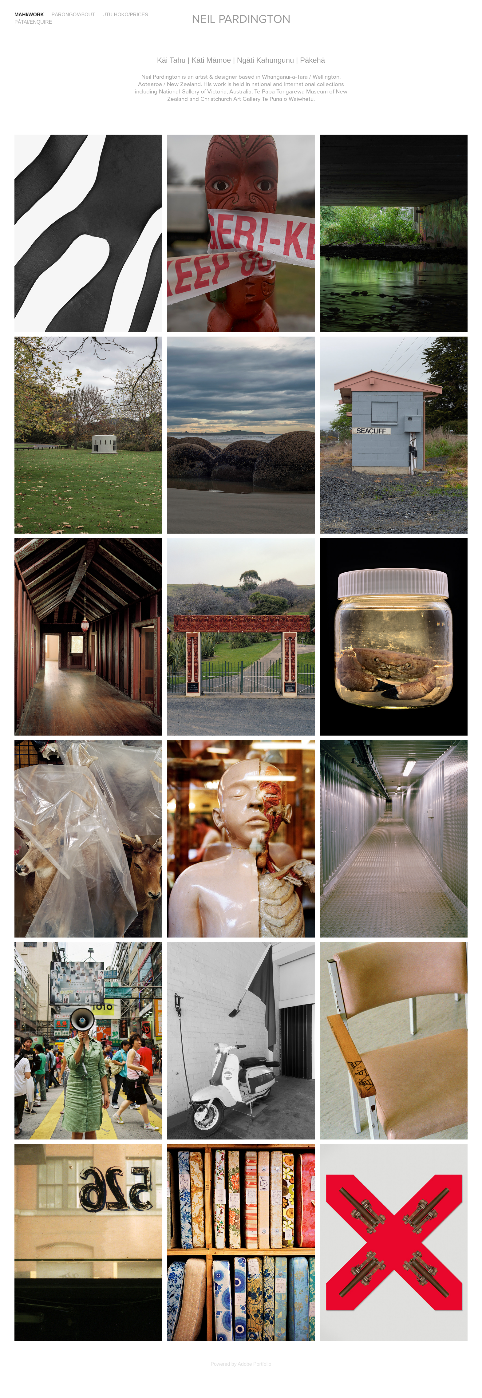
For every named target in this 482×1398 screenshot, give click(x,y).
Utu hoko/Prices (125, 14)
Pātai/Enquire (33, 22)
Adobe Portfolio (254, 1364)
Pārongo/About (73, 14)
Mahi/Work (29, 14)
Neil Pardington (241, 18)
